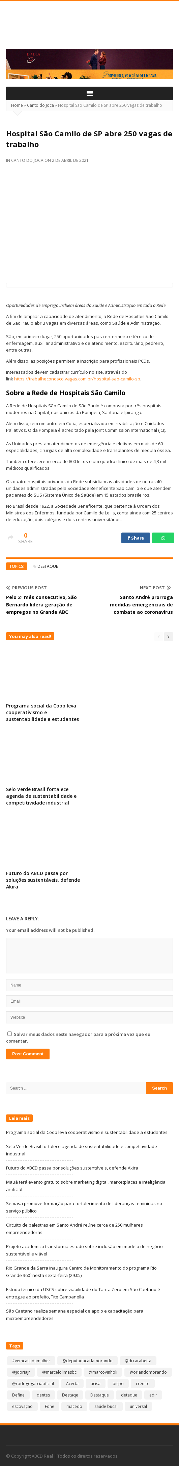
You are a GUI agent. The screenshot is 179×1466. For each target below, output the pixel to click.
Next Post (155, 587)
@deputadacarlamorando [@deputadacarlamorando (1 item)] (87, 1361)
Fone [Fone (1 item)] (49, 1406)
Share (135, 538)
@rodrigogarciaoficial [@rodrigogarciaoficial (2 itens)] (33, 1383)
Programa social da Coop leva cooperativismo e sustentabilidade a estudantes (42, 712)
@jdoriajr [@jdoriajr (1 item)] (21, 1372)
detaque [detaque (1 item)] (129, 1395)
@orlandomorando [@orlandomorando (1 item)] (148, 1372)
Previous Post (26, 587)
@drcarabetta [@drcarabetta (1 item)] (138, 1361)
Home (17, 105)
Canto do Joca (40, 105)
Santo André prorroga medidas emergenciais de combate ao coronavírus (141, 604)
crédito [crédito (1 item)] (143, 1383)
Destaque (47, 566)
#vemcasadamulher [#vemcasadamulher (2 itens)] (31, 1361)
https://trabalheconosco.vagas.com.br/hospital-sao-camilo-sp (77, 379)
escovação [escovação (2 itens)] (22, 1406)
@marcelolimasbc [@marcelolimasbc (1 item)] (59, 1372)
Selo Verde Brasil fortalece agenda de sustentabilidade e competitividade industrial (41, 796)
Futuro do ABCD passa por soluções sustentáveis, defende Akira (43, 880)
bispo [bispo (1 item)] (118, 1383)
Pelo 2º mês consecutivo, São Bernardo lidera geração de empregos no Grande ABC (41, 604)
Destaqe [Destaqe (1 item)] (70, 1395)
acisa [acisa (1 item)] (95, 1383)
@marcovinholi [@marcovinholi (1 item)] (103, 1372)
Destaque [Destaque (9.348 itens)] (99, 1395)
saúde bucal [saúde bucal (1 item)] (106, 1406)
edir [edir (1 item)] (153, 1395)
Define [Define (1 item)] (18, 1395)
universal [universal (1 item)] (138, 1406)
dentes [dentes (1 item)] (43, 1395)
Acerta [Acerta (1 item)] (72, 1383)
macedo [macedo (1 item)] (74, 1406)
